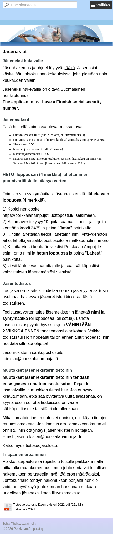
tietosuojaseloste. (42, 445)
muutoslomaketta (19, 424)
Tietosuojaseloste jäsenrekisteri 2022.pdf (41, 504)
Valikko (103, 5)
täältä (70, 68)
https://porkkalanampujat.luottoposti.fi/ (38, 215)
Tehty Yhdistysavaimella (19, 523)
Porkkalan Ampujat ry (25, 28)
